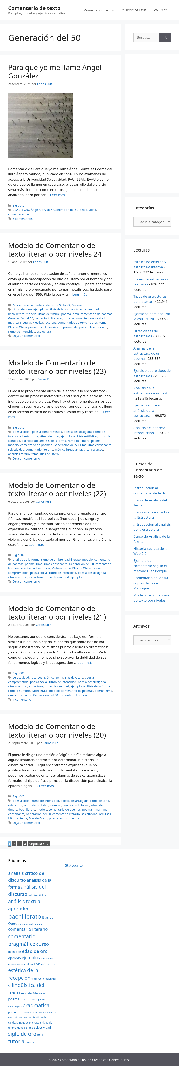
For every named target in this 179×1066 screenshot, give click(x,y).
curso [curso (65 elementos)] (42, 944)
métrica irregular (19, 322)
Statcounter (74, 865)
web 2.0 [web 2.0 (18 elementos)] (31, 1042)
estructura (44, 331)
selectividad (88, 210)
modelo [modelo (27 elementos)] (26, 993)
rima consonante (75, 318)
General (77, 305)
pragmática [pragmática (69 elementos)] (35, 1005)
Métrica (38, 322)
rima (75, 314)
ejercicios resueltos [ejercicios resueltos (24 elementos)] (20, 964)
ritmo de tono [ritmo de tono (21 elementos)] (25, 1027)
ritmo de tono (22, 309)
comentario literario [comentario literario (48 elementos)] (28, 929)
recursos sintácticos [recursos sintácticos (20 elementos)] (46, 1012)
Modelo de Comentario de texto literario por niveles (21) (57, 612)
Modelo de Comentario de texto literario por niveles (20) (57, 731)
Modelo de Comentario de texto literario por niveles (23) (57, 367)
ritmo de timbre (49, 314)
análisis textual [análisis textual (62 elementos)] (24, 901)
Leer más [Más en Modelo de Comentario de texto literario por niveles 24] (79, 294)
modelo (31, 314)
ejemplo (39, 309)
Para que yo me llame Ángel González (55, 71)
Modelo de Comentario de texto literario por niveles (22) (57, 489)
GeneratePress (119, 1060)
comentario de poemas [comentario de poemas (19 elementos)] (30, 924)
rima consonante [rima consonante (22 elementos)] (25, 1017)
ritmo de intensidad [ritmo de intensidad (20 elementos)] (30, 1022)
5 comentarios (23, 219)
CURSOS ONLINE (134, 10)
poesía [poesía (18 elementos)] (34, 999)
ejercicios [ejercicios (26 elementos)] (47, 958)
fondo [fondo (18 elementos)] (35, 978)
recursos (50, 322)
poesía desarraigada (93, 327)
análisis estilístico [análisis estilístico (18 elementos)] (37, 895)
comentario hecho (20, 214)
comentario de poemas (96, 314)
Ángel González (41, 210)
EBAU (16, 210)
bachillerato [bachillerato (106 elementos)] (24, 916)
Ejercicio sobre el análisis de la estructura (146, 410)
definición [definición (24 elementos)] (14, 952)
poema (66, 314)
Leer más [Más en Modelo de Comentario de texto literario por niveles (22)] (36, 544)
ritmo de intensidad (21, 331)
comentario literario (48, 318)
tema (102, 322)
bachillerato (16, 314)
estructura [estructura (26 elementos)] (48, 964)
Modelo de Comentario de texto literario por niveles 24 (55, 250)
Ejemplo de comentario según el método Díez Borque (150, 565)
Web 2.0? (160, 10)
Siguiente (39, 844)
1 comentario (22, 699)
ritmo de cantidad (86, 309)
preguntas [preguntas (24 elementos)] (15, 1012)
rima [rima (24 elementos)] (11, 1017)
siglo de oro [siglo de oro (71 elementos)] (22, 1033)
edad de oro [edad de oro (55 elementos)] (35, 951)
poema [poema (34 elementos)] (14, 999)
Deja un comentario (26, 336)
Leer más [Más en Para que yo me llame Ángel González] (57, 194)
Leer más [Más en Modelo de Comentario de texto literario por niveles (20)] (46, 785)
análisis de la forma (59, 309)
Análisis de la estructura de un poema (146, 353)
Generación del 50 (66, 210)
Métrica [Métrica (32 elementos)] (39, 993)
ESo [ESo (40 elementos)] (37, 963)
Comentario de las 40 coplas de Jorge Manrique (150, 582)
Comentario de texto (34, 7)
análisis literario (19, 454)
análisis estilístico (85, 436)
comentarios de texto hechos (78, 322)
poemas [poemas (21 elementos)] (25, 999)
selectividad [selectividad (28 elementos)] (42, 1027)
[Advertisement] (152, 124)
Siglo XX (18, 205)
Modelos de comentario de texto (35, 305)
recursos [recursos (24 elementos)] (28, 1012)
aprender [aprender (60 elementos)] (18, 908)
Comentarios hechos (99, 10)
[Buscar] (165, 37)
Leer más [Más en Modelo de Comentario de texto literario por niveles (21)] (85, 662)
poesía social (37, 327)
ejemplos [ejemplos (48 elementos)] (31, 957)
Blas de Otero (17, 327)
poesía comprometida (62, 327)
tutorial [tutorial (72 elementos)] (17, 1041)
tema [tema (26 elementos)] (40, 1035)
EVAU (25, 210)
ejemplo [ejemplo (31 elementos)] (14, 958)
